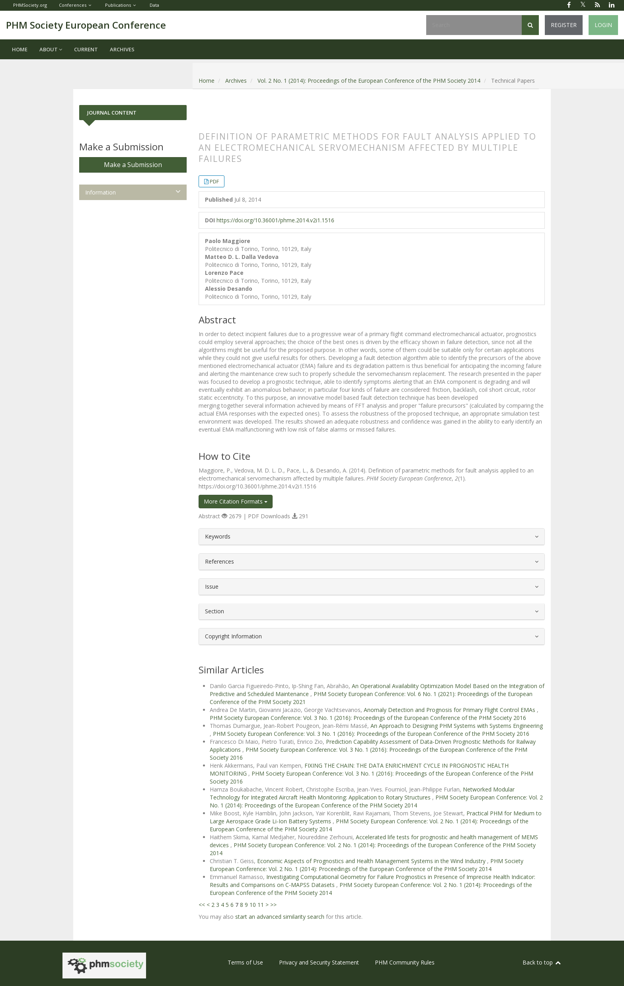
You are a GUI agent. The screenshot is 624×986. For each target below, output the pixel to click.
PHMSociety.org (30, 5)
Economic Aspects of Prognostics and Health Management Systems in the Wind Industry (372, 861)
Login (603, 25)
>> (273, 904)
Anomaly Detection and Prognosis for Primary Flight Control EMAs (450, 710)
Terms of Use (245, 962)
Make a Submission (133, 164)
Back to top (542, 962)
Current (86, 49)
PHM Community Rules (405, 962)
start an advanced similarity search (279, 916)
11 (260, 904)
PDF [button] (214, 181)
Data (154, 5)
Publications (118, 5)
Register (564, 25)
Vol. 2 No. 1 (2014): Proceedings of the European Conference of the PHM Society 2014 (368, 80)
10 (253, 904)
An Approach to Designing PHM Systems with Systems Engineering (456, 725)
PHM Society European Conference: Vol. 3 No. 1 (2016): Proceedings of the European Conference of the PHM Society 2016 (368, 718)
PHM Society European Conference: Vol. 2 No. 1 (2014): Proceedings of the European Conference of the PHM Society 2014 (376, 801)
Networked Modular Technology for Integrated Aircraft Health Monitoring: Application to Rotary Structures (362, 793)
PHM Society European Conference (86, 24)
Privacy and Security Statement (319, 962)
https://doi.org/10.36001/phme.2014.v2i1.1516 (275, 220)
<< (202, 904)
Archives (122, 49)
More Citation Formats (235, 501)
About (50, 49)
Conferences (72, 5)
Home (19, 49)
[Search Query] (474, 25)
